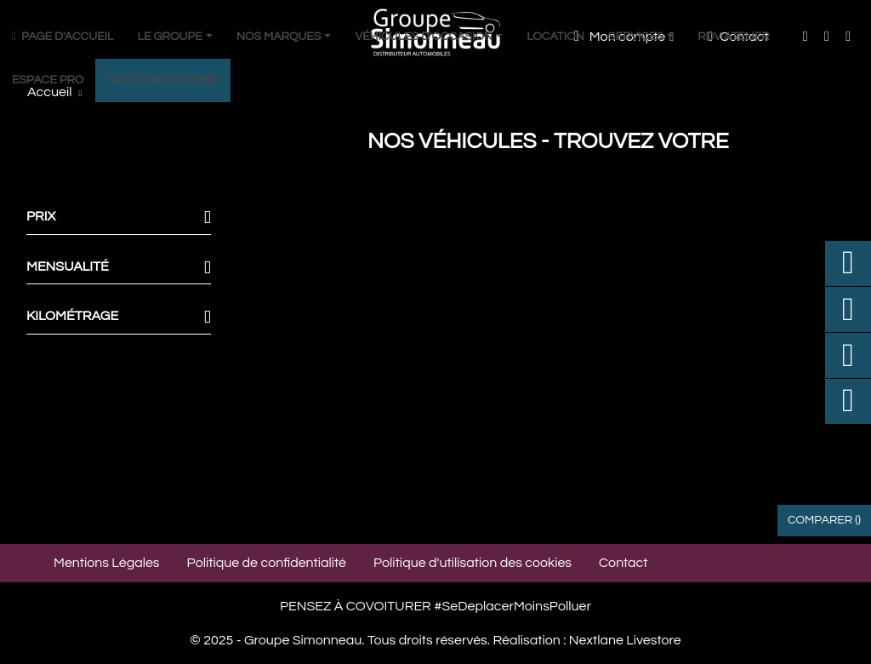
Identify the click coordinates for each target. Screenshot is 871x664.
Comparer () (824, 520)
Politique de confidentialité (266, 563)
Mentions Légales (107, 563)
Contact (623, 563)
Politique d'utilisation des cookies (472, 563)
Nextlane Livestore (623, 640)
